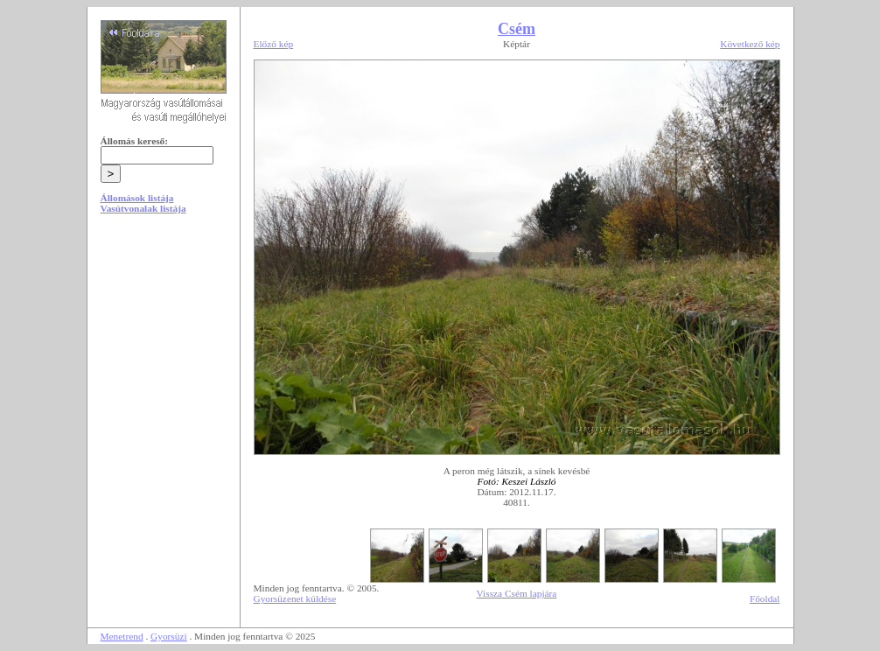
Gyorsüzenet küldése (295, 598)
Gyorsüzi (168, 636)
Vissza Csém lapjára (517, 593)
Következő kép (749, 43)
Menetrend (122, 636)
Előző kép (274, 43)
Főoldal (765, 598)
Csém (516, 29)
